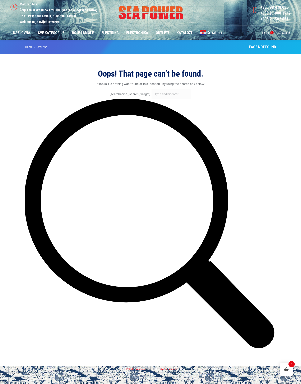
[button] (8, 375)
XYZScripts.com (169, 381)
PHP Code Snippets (134, 381)
